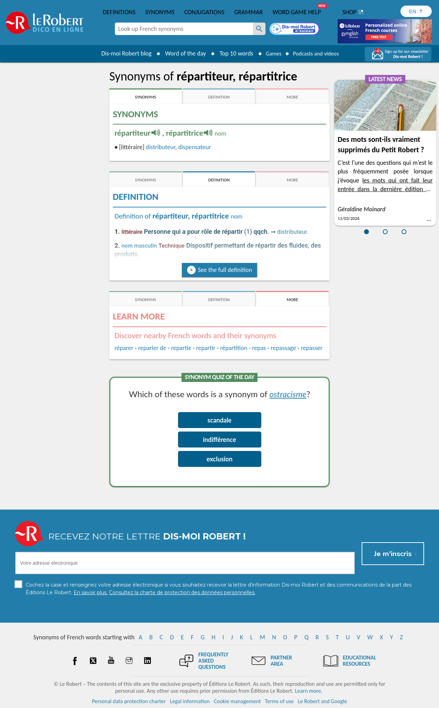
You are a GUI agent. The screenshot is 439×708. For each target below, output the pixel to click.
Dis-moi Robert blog (121, 53)
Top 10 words (231, 53)
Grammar (248, 12)
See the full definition (225, 270)
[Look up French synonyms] (259, 29)
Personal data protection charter (129, 701)
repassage (283, 348)
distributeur (160, 147)
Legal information (190, 701)
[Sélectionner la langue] (416, 11)
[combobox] (184, 29)
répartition (233, 348)
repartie (181, 348)
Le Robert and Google (322, 701)
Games (270, 53)
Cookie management (237, 701)
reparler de (152, 348)
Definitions (119, 12)
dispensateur (194, 147)
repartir (206, 348)
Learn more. (308, 690)
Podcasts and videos (317, 53)
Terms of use (279, 701)
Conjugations (204, 12)
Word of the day (180, 53)
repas (259, 348)
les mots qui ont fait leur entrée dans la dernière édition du (385, 189)
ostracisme (287, 394)
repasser (311, 348)
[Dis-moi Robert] (295, 29)
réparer (124, 348)
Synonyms (159, 12)
